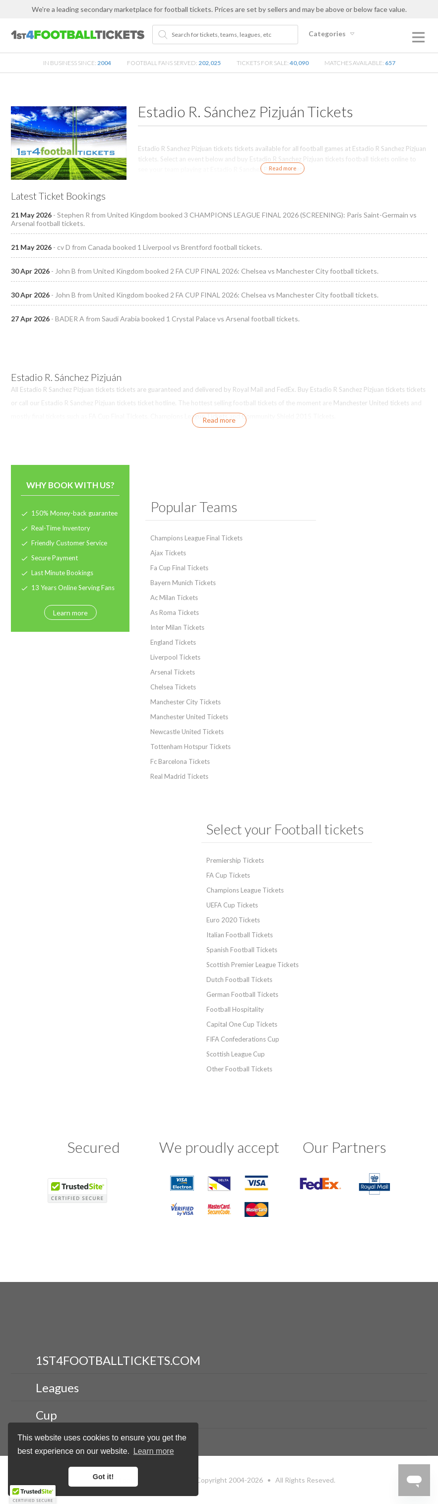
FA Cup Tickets (228, 875)
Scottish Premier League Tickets (252, 965)
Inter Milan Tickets (177, 627)
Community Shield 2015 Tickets (288, 416)
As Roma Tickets (174, 612)
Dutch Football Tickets (239, 979)
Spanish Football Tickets (241, 950)
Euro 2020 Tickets (233, 920)
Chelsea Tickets (173, 687)
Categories (333, 33)
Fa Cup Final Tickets (179, 568)
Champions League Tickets (189, 416)
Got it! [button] (103, 1477)
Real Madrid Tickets (179, 776)
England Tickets (173, 642)
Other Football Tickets (239, 1069)
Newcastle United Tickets (187, 732)
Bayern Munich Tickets (183, 583)
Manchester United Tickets (189, 717)
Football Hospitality (235, 1009)
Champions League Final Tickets (196, 538)
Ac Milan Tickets (174, 598)
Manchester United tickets (371, 403)
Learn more (70, 612)
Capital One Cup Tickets (241, 1024)
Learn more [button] (153, 1451)
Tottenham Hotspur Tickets (190, 747)
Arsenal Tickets (172, 672)
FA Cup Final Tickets (118, 416)
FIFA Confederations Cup (242, 1039)
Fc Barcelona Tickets (180, 761)
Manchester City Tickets (185, 702)
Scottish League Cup (235, 1054)
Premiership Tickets (235, 860)
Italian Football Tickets (239, 935)
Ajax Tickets (168, 553)
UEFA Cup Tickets (232, 905)
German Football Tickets (242, 994)
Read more (283, 168)
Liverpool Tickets (175, 657)
